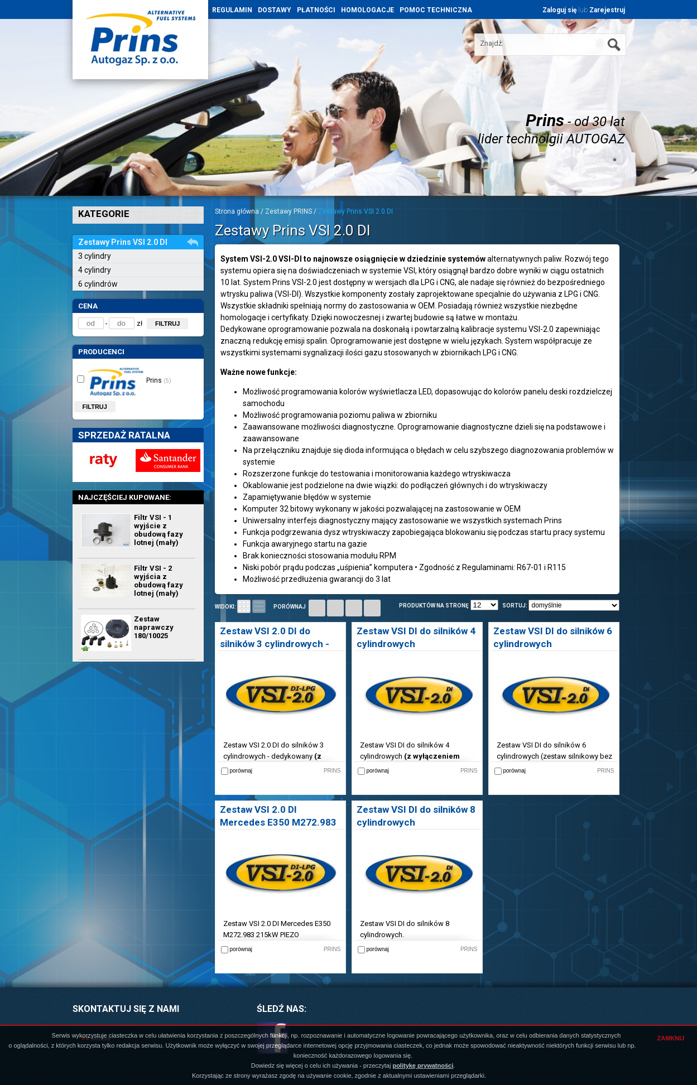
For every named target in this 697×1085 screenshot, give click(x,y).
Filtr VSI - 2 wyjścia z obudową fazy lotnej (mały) (158, 580)
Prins (124, 379)
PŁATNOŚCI (316, 10)
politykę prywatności (422, 1065)
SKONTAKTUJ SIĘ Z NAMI (126, 1009)
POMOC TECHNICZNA (436, 10)
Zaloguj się (559, 10)
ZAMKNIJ (671, 1038)
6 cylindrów (98, 283)
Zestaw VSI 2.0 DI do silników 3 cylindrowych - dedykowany (274, 643)
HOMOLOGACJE (367, 10)
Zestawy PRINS (288, 211)
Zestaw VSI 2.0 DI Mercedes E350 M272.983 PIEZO (278, 822)
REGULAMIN (232, 10)
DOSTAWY (274, 10)
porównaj (289, 607)
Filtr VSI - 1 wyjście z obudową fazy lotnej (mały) (158, 530)
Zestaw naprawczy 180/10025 (154, 627)
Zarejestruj (607, 10)
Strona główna (237, 211)
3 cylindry (94, 256)
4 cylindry (94, 270)
